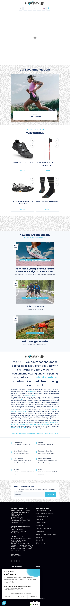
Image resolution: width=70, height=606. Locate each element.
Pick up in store (41, 522)
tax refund (39, 540)
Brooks (52, 422)
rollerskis (41, 377)
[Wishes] (34, 9)
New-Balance (21, 424)
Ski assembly (40, 525)
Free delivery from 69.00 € (44, 510)
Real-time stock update (43, 528)
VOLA (56, 410)
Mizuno (47, 422)
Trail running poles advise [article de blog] (35, 341)
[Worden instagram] (14, 560)
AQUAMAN (19, 428)
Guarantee (39, 537)
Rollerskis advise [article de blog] (35, 306)
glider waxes (24, 399)
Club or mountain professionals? (46, 534)
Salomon (46, 424)
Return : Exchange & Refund (44, 513)
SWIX (52, 410)
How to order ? (40, 531)
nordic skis (31, 391)
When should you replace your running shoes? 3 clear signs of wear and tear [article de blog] (35, 270)
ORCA (13, 428)
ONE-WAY (14, 411)
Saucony (40, 424)
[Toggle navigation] (21, 9)
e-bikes (53, 377)
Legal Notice (41, 598)
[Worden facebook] (16, 560)
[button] (25, 9)
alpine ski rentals (30, 395)
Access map (15, 516)
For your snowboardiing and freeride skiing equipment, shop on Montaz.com (35, 433)
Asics (56, 422)
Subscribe (50, 494)
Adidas (13, 424)
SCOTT (25, 411)
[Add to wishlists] (32, 140)
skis (46, 408)
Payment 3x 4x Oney (42, 516)
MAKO (25, 428)
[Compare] (32, 145)
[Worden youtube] (19, 560)
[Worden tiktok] (11, 560)
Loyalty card (40, 519)
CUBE (20, 411)
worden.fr (25, 540)
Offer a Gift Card (41, 543)
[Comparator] (39, 9)
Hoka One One (31, 424)
